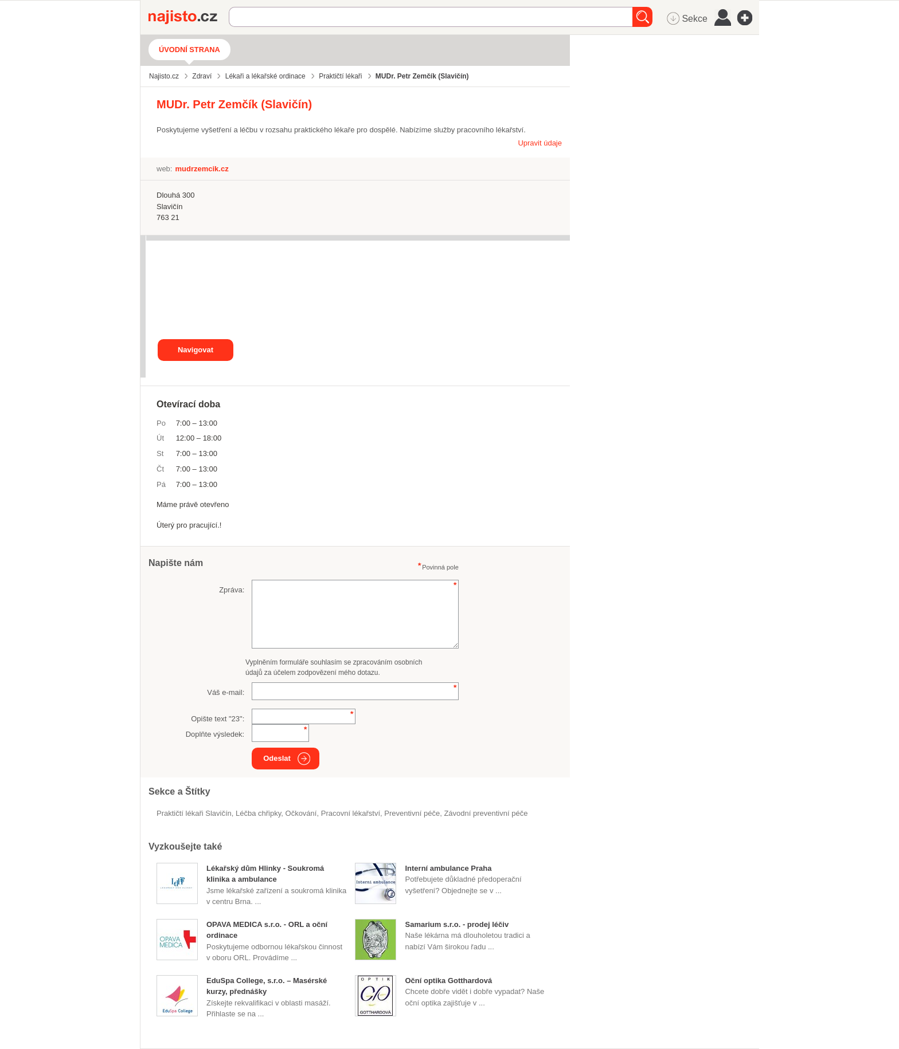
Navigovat (195, 349)
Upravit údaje (540, 143)
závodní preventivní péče (485, 813)
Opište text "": (217, 718)
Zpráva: (231, 590)
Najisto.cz (188, 17)
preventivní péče (412, 813)
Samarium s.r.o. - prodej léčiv (457, 924)
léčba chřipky (258, 813)
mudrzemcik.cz (201, 168)
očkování (301, 813)
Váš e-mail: (225, 692)
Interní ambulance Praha (448, 868)
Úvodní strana (189, 49)
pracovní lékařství (350, 813)
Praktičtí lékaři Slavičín (194, 813)
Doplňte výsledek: (215, 734)
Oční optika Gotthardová (448, 980)
